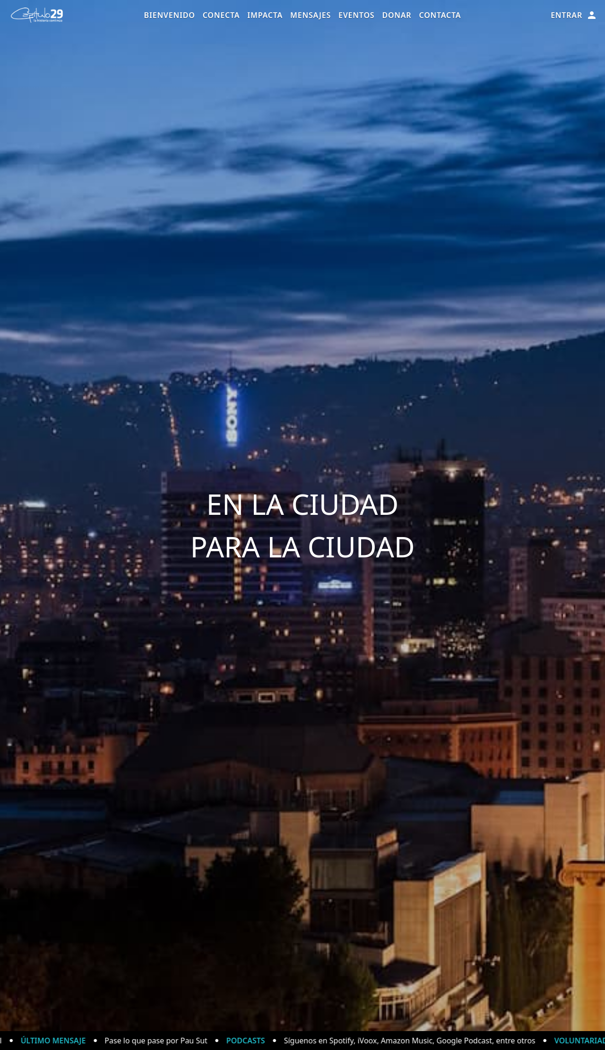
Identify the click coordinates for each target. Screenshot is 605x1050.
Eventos (356, 15)
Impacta (265, 15)
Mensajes (310, 15)
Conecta (221, 15)
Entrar (574, 15)
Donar (396, 15)
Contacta (440, 15)
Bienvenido (169, 15)
